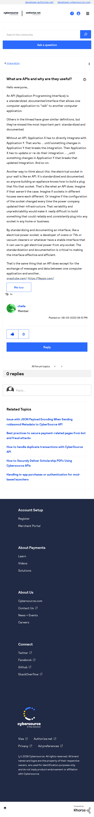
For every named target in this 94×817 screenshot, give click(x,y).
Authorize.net (43, 738)
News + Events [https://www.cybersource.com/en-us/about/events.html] (28, 615)
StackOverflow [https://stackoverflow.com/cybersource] (28, 674)
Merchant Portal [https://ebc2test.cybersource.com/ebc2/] (29, 525)
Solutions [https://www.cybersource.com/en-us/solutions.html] (24, 570)
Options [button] (89, 63)
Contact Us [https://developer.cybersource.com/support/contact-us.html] (26, 608)
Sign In (79, 13)
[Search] (47, 34)
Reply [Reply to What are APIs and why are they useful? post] (47, 347)
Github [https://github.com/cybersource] (22, 667)
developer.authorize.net (39, 2)
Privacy (23, 746)
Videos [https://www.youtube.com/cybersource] (22, 563)
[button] (12, 334)
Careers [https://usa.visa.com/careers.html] (23, 622)
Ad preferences (48, 746)
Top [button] (5, 808)
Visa (21, 738)
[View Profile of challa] (22, 306)
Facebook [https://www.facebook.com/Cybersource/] (25, 660)
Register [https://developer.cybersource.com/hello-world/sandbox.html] (24, 518)
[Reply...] (51, 390)
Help (73, 13)
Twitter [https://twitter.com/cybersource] (23, 652)
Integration (13, 63)
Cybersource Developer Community (11, 13)
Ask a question (47, 44)
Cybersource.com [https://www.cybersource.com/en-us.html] (30, 600)
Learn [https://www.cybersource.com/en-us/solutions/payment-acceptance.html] (22, 556)
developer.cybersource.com (73, 2)
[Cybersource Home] (29, 717)
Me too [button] (19, 287)
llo (11, 294)
